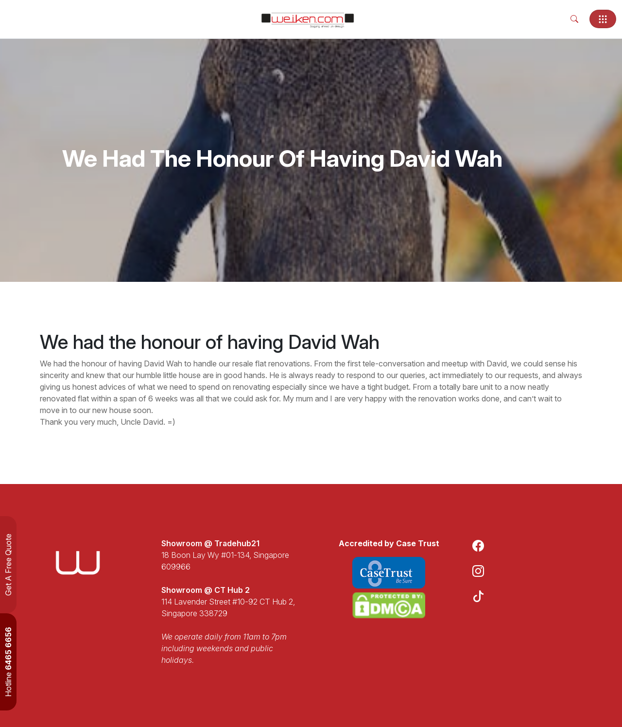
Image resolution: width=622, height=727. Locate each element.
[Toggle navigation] (602, 19)
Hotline (8, 662)
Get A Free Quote (8, 565)
